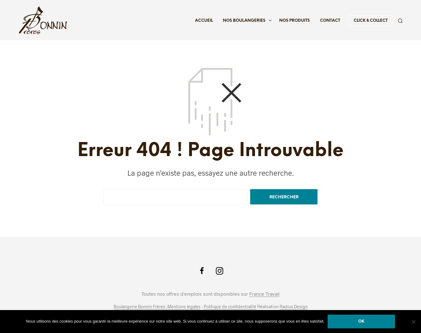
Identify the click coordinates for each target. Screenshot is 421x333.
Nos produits (294, 21)
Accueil (204, 21)
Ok (361, 322)
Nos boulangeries (244, 21)
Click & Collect (371, 21)
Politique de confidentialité (230, 306)
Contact (330, 21)
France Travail (264, 294)
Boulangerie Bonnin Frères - (140, 306)
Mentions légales (184, 306)
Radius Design (294, 306)
